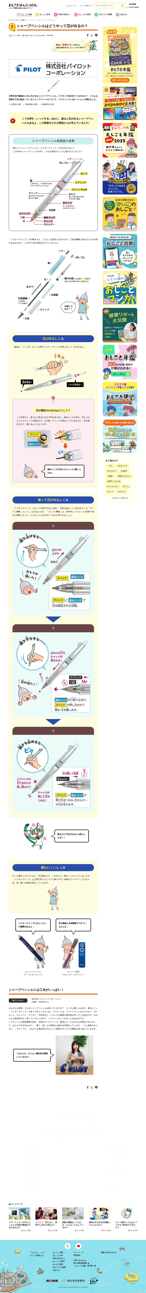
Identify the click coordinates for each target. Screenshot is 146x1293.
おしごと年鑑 (19, 20)
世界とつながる (114, 481)
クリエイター (113, 486)
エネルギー (112, 471)
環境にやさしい (125, 476)
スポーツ (122, 492)
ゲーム (126, 486)
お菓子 (124, 471)
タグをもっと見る (120, 498)
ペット (110, 492)
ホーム (11, 20)
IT (111, 466)
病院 (111, 476)
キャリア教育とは (86, 6)
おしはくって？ (71, 6)
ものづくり (123, 466)
